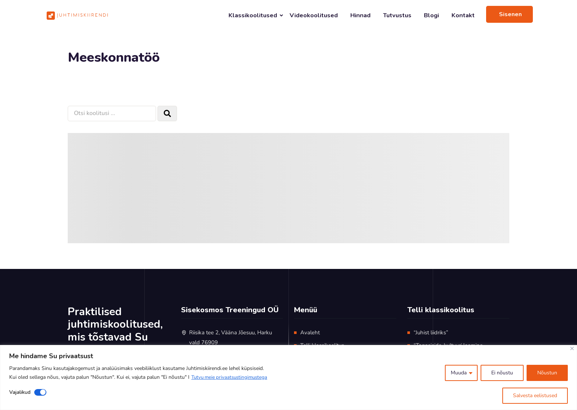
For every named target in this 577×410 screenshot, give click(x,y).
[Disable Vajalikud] (40, 392)
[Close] (572, 348)
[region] (288, 377)
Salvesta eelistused (535, 395)
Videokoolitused (314, 15)
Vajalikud (20, 392)
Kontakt (463, 15)
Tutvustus (397, 15)
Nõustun (547, 372)
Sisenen (510, 14)
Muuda (459, 372)
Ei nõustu (502, 372)
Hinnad (360, 15)
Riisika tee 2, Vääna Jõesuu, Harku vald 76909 (230, 337)
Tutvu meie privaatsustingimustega (231, 377)
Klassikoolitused (253, 15)
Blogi (431, 15)
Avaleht (310, 332)
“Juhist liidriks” (431, 332)
